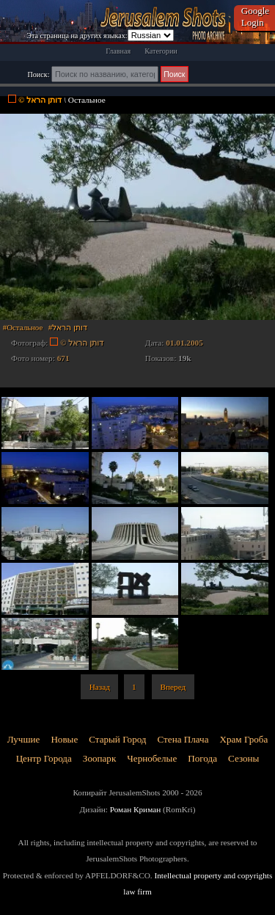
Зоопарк (99, 758)
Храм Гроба (244, 739)
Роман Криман (135, 809)
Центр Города (44, 758)
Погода (202, 758)
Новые (64, 739)
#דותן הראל (67, 327)
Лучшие (23, 739)
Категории (160, 51)
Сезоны (243, 758)
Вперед (173, 686)
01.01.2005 (184, 342)
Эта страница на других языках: (76, 36)
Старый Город (117, 739)
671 (63, 358)
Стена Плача (183, 739)
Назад (99, 686)
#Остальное (23, 327)
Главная (118, 51)
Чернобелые (152, 758)
